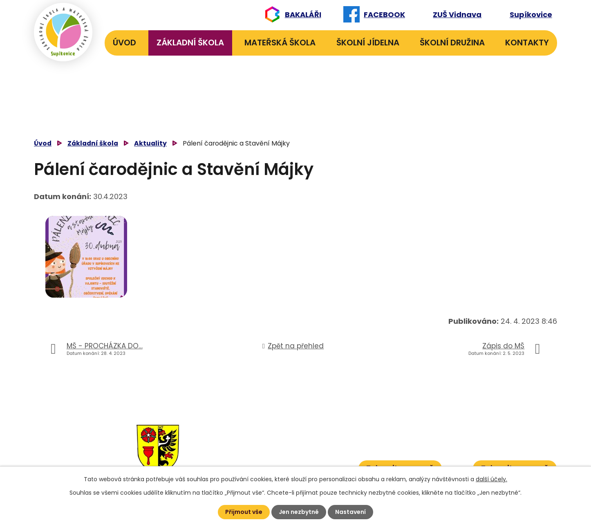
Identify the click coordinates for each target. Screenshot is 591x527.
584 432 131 (252, 428)
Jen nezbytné (299, 512)
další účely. (491, 479)
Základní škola (190, 42)
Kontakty (527, 42)
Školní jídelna (367, 42)
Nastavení (350, 512)
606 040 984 (299, 428)
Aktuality (150, 143)
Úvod (124, 42)
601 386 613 (293, 453)
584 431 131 (251, 453)
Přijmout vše (243, 512)
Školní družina (452, 42)
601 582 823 (300, 440)
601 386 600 (302, 465)
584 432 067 (255, 465)
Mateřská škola (280, 42)
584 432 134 (253, 440)
